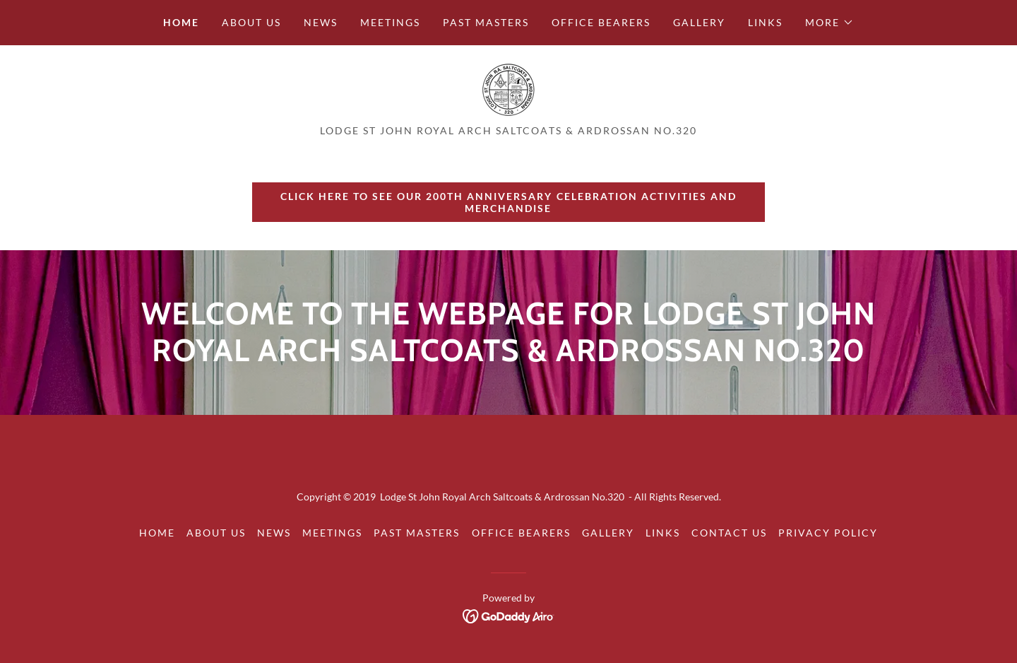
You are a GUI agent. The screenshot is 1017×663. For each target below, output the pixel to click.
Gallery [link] (699, 22)
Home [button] (157, 533)
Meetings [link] (390, 22)
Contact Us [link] (729, 533)
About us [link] (251, 22)
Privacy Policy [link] (828, 533)
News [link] (321, 22)
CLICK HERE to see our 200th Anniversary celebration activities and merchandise (508, 202)
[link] (508, 88)
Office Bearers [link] (601, 22)
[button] (829, 22)
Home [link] (181, 22)
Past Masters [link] (486, 22)
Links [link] (765, 22)
